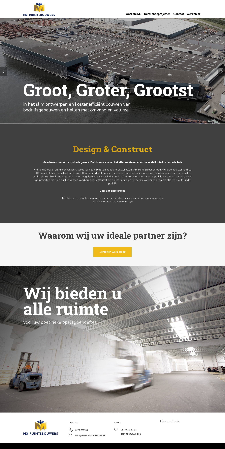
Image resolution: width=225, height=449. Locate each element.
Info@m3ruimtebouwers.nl (90, 435)
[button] (112, 252)
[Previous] (3, 71)
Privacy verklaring (170, 421)
